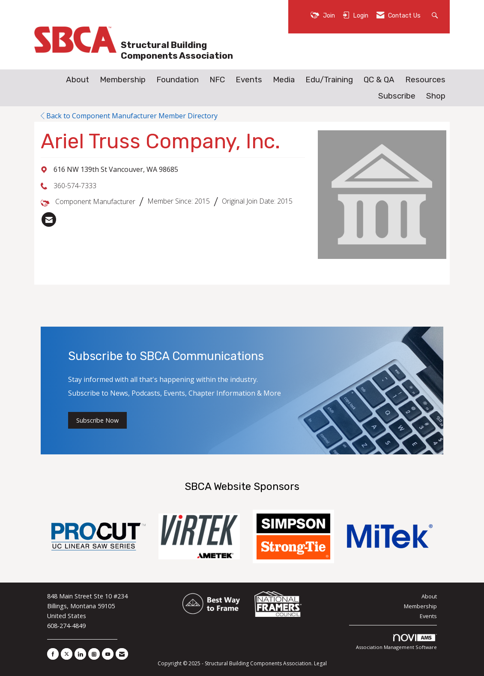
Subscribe (396, 96)
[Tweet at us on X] (66, 654)
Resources (425, 79)
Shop (435, 96)
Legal (320, 663)
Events (249, 79)
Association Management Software (396, 642)
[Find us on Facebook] (53, 654)
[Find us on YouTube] (108, 654)
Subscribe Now (97, 420)
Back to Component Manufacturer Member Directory (129, 115)
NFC (217, 79)
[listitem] (49, 219)
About (77, 79)
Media (284, 79)
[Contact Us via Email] (122, 654)
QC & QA (379, 79)
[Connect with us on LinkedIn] (80, 654)
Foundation (177, 79)
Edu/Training (329, 79)
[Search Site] (436, 14)
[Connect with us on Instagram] (94, 654)
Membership (123, 79)
